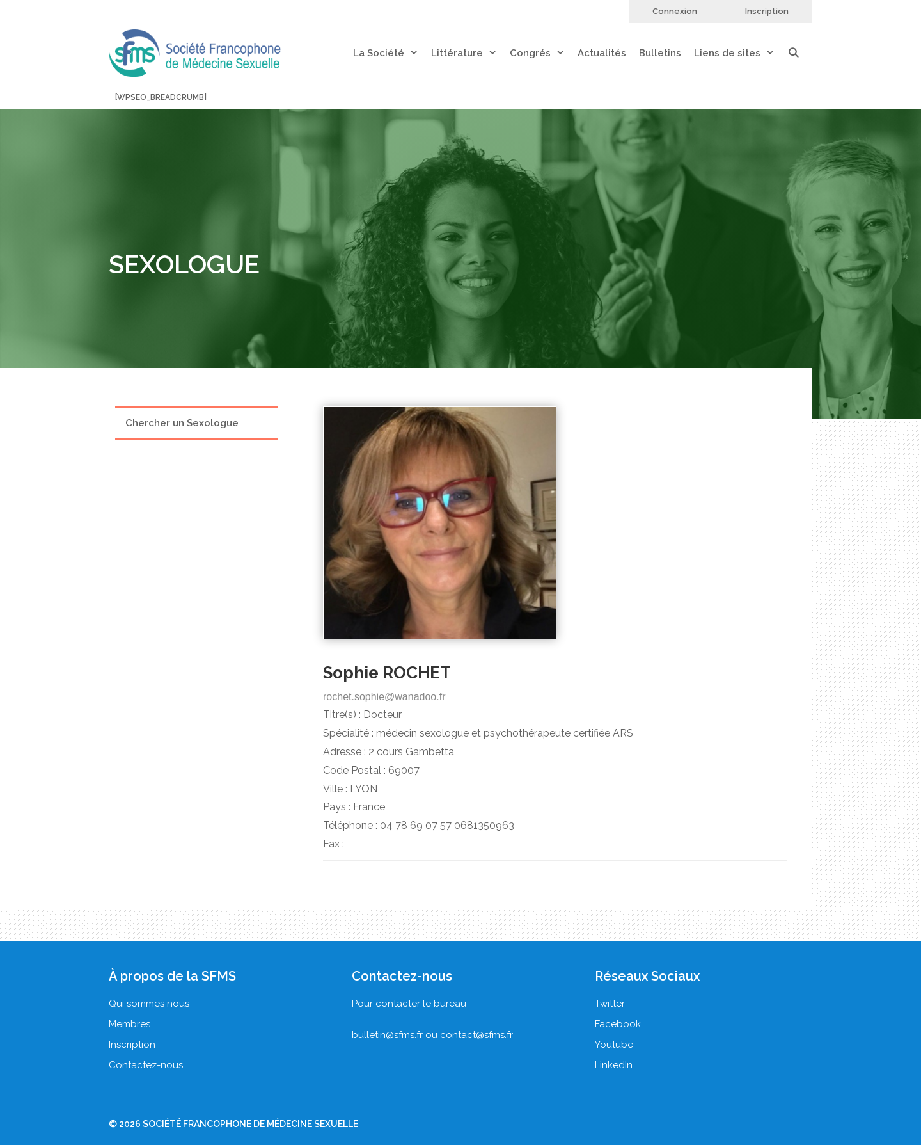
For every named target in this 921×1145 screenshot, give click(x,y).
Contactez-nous (146, 1065)
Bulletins (660, 53)
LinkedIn (614, 1065)
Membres (129, 1024)
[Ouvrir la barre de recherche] (799, 53)
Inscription (767, 11)
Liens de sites (740, 53)
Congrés (544, 53)
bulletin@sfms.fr (387, 1035)
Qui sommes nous (149, 1003)
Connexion (674, 11)
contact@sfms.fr (476, 1035)
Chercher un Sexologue (182, 423)
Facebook (618, 1024)
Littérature (470, 53)
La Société (392, 53)
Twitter (610, 1003)
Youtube (614, 1044)
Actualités (602, 53)
